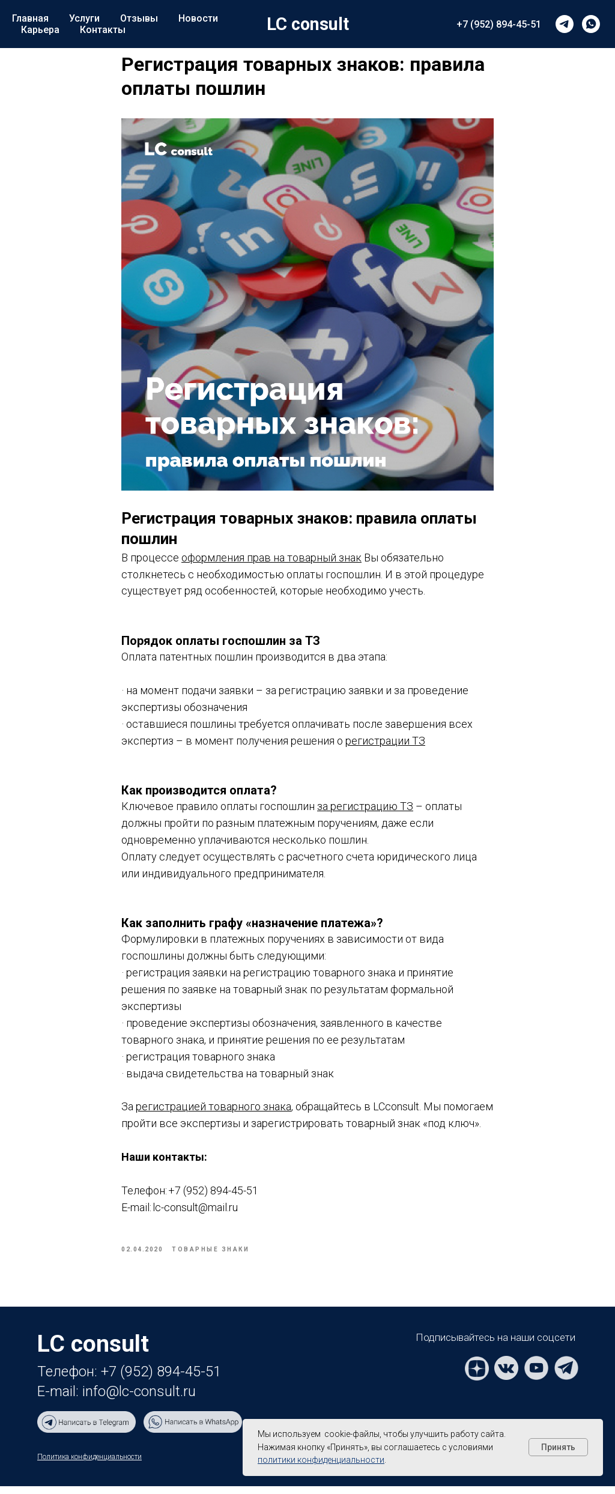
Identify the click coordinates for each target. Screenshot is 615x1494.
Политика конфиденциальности (89, 1464)
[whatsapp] (591, 24)
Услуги (84, 18)
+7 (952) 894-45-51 (498, 24)
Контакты (103, 29)
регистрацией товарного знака (213, 1110)
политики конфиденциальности (321, 1460)
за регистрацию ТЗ (365, 810)
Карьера (40, 29)
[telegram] (565, 24)
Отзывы (139, 18)
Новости (198, 18)
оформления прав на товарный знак (271, 561)
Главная (30, 18)
